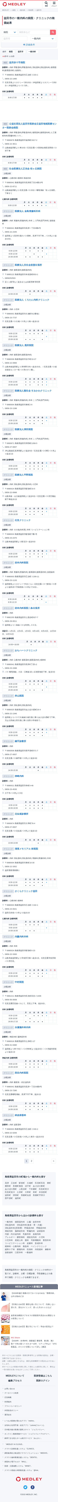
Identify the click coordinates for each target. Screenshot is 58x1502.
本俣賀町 (43, 1192)
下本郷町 (33, 1189)
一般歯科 (29, 1252)
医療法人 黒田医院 (24, 345)
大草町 (28, 1192)
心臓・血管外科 (34, 1222)
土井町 (20, 1192)
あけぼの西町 (11, 1189)
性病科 (30, 1249)
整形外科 (47, 1240)
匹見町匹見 (40, 1183)
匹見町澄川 (44, 1189)
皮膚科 (30, 1243)
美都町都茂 (18, 1186)
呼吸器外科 (41, 1228)
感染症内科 (32, 1237)
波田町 (8, 1195)
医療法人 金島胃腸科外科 (27, 211)
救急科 (26, 1246)
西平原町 (9, 1198)
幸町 (35, 1192)
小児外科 (9, 1240)
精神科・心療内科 (13, 1246)
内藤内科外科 (21, 936)
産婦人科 (19, 1240)
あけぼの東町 (39, 1186)
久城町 (30, 1183)
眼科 (27, 1240)
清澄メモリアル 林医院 (26, 849)
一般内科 (9, 1222)
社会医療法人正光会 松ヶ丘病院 (25, 168)
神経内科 (9, 1231)
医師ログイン (43, 1380)
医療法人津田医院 (24, 429)
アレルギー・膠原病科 (15, 1237)
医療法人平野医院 (24, 475)
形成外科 (39, 1243)
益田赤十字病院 (17, 62)
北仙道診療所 (21, 814)
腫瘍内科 (21, 1249)
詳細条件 (29, 44)
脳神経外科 (20, 1231)
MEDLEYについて (15, 1376)
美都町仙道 (26, 1195)
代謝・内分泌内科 (13, 1234)
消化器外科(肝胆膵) (13, 1228)
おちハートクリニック (26, 650)
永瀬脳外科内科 (23, 1027)
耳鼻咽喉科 (36, 1240)
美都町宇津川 (39, 1195)
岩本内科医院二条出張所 (27, 608)
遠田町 (18, 1198)
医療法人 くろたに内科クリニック (32, 300)
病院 (5, 63)
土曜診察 (7, 173)
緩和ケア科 (10, 1249)
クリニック (8, 211)
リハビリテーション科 (15, 1243)
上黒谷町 (23, 1189)
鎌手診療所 (20, 741)
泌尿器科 (41, 1231)
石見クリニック (23, 520)
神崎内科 (19, 776)
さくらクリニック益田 (26, 891)
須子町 (28, 1186)
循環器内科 (20, 1222)
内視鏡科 (39, 1249)
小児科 (42, 1237)
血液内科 (37, 1234)
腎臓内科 (31, 1231)
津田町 (16, 1195)
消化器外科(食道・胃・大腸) (29, 1225)
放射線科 (9, 1252)
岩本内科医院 (21, 562)
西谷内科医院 (21, 1073)
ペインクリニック (39, 1246)
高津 (7, 1183)
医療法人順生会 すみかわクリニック (33, 391)
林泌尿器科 (20, 1115)
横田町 (8, 1186)
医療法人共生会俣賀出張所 (28, 265)
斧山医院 (19, 696)
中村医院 (19, 982)
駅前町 (22, 1183)
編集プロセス (15, 1380)
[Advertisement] (29, 111)
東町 (49, 1183)
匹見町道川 (10, 1192)
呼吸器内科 (29, 1228)
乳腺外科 (27, 1234)
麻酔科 (48, 1249)
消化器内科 (10, 1225)
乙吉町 (14, 1183)
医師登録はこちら (43, 1376)
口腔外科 (19, 1252)
